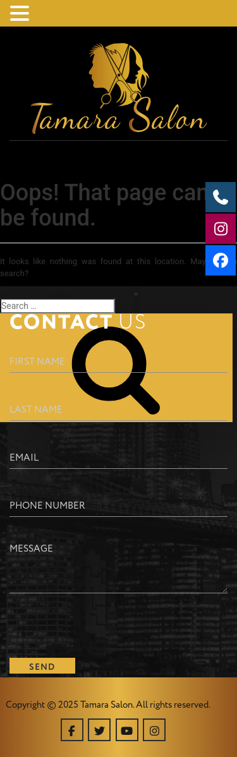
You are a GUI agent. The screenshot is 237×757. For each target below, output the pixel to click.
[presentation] (105, 623)
